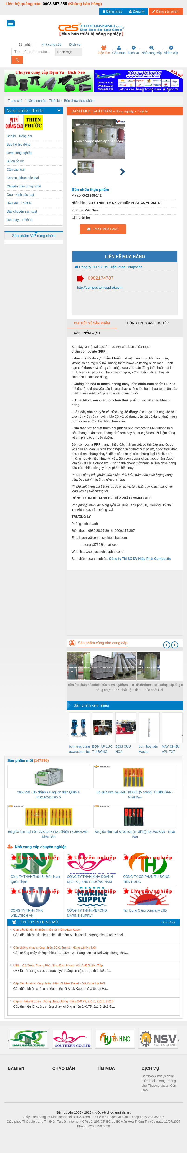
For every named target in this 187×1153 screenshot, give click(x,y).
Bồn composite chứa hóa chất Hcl (154, 687)
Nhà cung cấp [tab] (51, 44)
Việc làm (104, 50)
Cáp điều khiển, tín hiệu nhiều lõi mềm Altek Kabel (47, 929)
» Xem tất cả (168, 922)
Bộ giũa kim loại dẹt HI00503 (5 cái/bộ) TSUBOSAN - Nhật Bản (134, 794)
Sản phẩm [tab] (26, 44)
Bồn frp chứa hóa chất (84, 685)
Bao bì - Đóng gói (19, 136)
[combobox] (81, 52)
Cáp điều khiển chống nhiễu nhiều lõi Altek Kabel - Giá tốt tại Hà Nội (59, 983)
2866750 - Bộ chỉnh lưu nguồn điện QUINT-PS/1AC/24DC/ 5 (48, 794)
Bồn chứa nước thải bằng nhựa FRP (107, 687)
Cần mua (119, 50)
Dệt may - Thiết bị (20, 220)
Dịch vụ (133, 50)
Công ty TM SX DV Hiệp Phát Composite (108, 267)
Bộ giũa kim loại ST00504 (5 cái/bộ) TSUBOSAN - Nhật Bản (135, 834)
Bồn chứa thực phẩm (79, 100)
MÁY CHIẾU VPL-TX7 (171, 749)
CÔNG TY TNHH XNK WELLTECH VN (27, 913)
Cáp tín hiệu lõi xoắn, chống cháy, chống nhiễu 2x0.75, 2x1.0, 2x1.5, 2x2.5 (63, 1001)
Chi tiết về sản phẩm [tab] (92, 323)
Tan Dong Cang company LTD (145, 910)
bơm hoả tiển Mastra (148, 749)
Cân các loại (16, 169)
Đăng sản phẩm (165, 11)
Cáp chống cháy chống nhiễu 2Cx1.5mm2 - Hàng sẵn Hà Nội (54, 947)
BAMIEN (16, 1068)
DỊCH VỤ (150, 1068)
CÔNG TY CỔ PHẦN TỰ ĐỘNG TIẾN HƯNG (146, 879)
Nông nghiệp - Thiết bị (44, 100)
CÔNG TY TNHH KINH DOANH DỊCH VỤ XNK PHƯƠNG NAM (90, 879)
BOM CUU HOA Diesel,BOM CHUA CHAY (124, 749)
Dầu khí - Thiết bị (19, 203)
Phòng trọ (64, 1133)
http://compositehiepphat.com (99, 287)
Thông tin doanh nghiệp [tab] (147, 323)
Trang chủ (15, 100)
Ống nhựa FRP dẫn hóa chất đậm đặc (130, 687)
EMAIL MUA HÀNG (103, 229)
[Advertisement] (124, 602)
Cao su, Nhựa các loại (23, 178)
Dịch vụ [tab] (75, 44)
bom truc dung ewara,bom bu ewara (79, 749)
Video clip (171, 50)
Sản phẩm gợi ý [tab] (87, 333)
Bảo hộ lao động (19, 144)
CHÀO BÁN (63, 1068)
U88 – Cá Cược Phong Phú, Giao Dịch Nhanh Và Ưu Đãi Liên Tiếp (58, 965)
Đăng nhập (112, 11)
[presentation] (166, 644)
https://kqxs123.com (115, 1133)
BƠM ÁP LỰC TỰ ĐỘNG (102, 749)
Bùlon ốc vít (15, 161)
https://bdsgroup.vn (87, 1133)
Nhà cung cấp (151, 50)
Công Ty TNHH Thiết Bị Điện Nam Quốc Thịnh (35, 879)
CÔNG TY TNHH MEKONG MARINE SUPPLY (87, 913)
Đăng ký (137, 11)
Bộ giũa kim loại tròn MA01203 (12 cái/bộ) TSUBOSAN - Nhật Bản (48, 834)
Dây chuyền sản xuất (22, 211)
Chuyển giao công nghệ (24, 186)
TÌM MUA (106, 1068)
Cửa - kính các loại (20, 195)
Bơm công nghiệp (19, 153)
